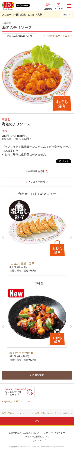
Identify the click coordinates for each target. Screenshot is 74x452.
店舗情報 (48, 9)
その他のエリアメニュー (59, 35)
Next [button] (71, 237)
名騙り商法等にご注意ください (24, 432)
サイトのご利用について (37, 436)
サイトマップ (39, 440)
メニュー (59, 9)
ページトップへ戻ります (37, 421)
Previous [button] (3, 237)
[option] (37, 237)
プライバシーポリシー (54, 432)
